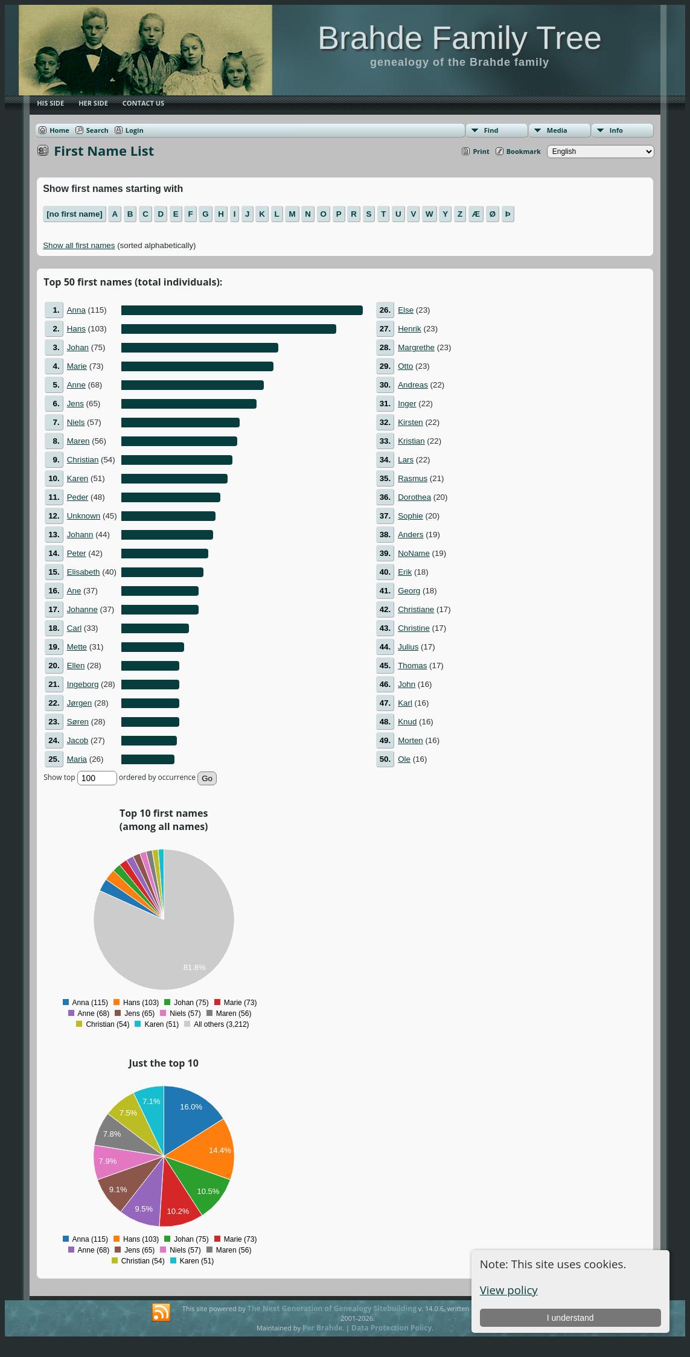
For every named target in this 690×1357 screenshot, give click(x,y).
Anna (76, 310)
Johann (80, 534)
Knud (407, 721)
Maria (77, 759)
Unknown (84, 515)
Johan (78, 347)
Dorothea (414, 497)
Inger (407, 403)
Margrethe (416, 347)
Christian (83, 459)
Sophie (410, 515)
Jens (75, 403)
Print (481, 151)
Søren (78, 721)
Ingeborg (83, 684)
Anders (410, 534)
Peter (76, 553)
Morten (410, 740)
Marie (77, 366)
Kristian (411, 440)
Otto (405, 366)
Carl (74, 628)
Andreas (413, 384)
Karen (78, 478)
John (406, 684)
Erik (405, 571)
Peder (78, 497)
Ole (404, 759)
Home (59, 130)
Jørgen (79, 702)
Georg (409, 590)
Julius (408, 646)
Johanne (82, 609)
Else (406, 310)
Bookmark (523, 151)
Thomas (412, 665)
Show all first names (79, 245)
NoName (414, 553)
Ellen (76, 665)
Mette (77, 646)
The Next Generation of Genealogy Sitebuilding (332, 1308)
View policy (509, 1289)
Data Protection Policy (391, 1328)
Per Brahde (322, 1328)
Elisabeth (83, 571)
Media (557, 130)
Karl (405, 702)
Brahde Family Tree (460, 37)
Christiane (416, 609)
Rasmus (412, 478)
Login (135, 130)
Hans (76, 328)
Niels (76, 422)
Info (616, 130)
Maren (78, 440)
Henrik (409, 328)
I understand (570, 1318)
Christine (414, 628)
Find (491, 130)
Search (97, 130)
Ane (74, 590)
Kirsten (410, 422)
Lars (406, 459)
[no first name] (74, 214)
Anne (76, 384)
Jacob (78, 740)
